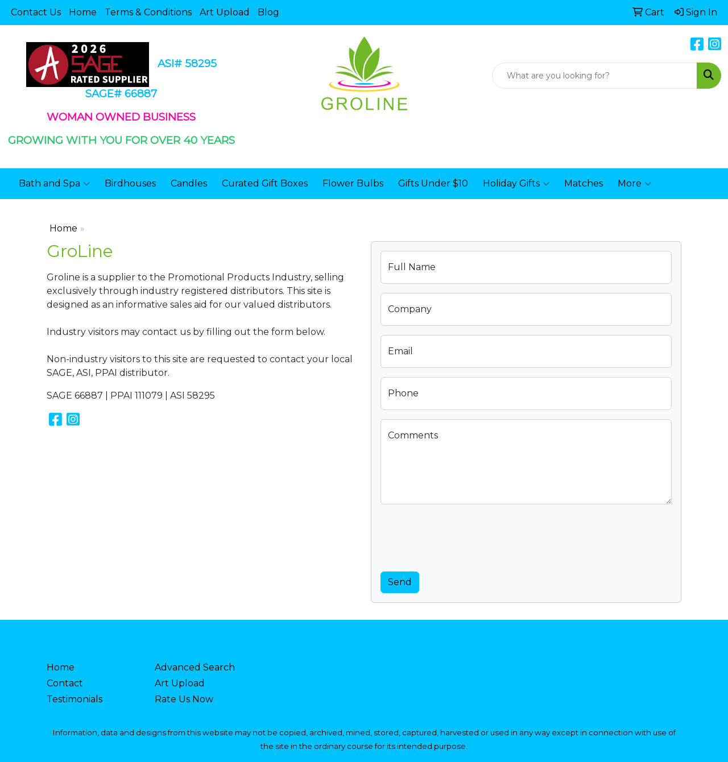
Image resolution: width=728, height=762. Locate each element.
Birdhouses (130, 183)
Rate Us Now (184, 699)
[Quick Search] (594, 76)
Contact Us (36, 12)
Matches (583, 183)
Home (83, 12)
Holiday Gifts (516, 184)
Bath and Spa (54, 184)
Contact (65, 683)
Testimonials (74, 699)
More (634, 184)
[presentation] (466, 535)
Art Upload (225, 12)
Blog (268, 12)
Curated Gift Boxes (265, 183)
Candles (189, 183)
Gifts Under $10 (433, 183)
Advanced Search (195, 667)
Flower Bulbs (352, 183)
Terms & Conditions (148, 12)
